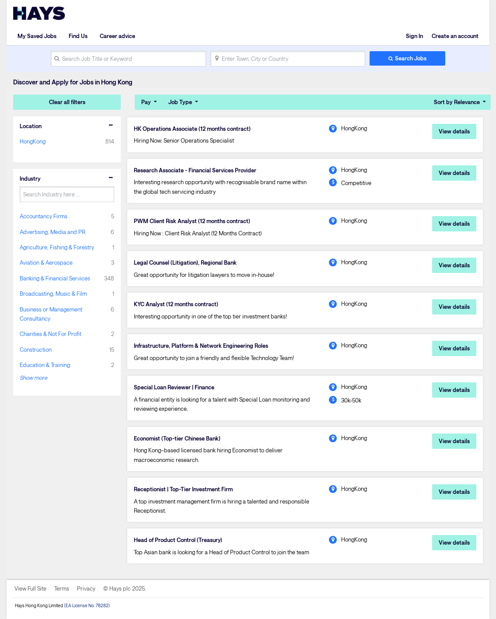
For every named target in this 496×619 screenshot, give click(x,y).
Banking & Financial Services (55, 278)
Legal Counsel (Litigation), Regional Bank (185, 262)
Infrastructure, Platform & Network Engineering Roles (201, 346)
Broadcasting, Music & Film (53, 293)
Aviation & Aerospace (46, 262)
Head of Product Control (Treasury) (178, 540)
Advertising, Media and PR (52, 232)
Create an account (455, 36)
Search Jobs (410, 58)
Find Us (78, 36)
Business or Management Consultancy (51, 314)
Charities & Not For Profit (50, 334)
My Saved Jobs (36, 36)
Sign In (414, 36)
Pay (146, 102)
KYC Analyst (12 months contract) (176, 304)
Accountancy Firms (43, 216)
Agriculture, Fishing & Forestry (57, 247)
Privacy (86, 588)
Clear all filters (67, 102)
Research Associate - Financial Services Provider (195, 170)
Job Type (180, 102)
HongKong (32, 141)
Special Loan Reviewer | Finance (174, 387)
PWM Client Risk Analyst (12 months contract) (192, 221)
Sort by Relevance (457, 102)
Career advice (117, 36)
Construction (36, 349)
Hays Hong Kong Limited (39, 605)
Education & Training (45, 365)
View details (454, 131)
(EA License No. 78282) (87, 605)
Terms (61, 588)
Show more (33, 377)
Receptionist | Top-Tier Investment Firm (183, 489)
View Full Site (30, 588)
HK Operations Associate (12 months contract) (192, 129)
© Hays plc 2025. (124, 588)
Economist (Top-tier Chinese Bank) (177, 438)
